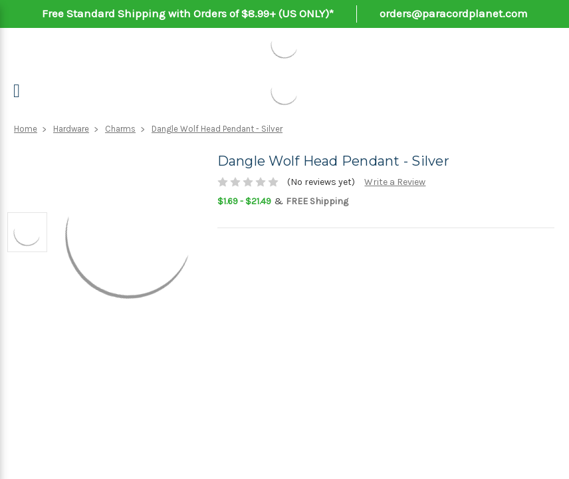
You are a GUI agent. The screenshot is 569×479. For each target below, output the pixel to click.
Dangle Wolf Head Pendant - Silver (217, 129)
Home (25, 129)
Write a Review (394, 182)
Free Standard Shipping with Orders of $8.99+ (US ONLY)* (188, 13)
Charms (120, 129)
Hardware (71, 129)
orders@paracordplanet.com (454, 13)
